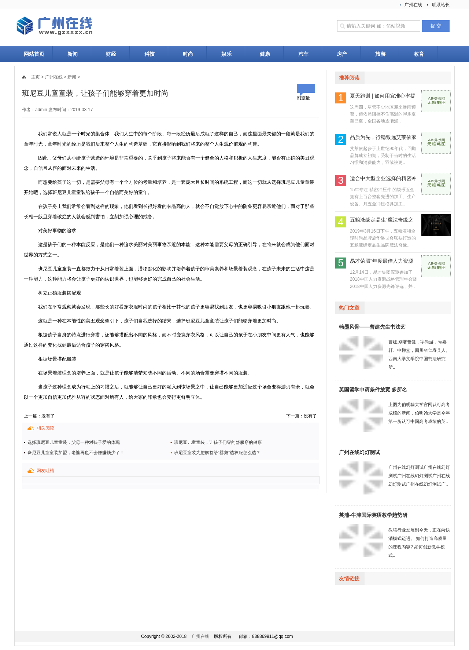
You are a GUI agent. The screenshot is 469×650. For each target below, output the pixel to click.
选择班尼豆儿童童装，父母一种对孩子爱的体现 (73, 442)
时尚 (188, 54)
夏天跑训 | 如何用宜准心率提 (383, 96)
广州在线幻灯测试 (359, 452)
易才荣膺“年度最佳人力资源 (381, 261)
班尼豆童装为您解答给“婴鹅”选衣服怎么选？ (217, 452)
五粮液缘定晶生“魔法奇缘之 (381, 220)
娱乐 (226, 54)
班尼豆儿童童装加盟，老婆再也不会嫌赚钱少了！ (75, 452)
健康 (265, 54)
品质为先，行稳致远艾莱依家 (383, 137)
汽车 (303, 54)
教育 (419, 54)
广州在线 (413, 4)
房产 (342, 54)
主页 (35, 77)
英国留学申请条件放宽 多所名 (373, 389)
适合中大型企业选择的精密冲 (383, 178)
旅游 (380, 54)
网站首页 (34, 54)
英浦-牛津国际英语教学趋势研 (373, 515)
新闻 (72, 54)
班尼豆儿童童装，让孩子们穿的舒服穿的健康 (218, 442)
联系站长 (441, 4)
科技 (149, 54)
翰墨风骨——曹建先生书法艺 (372, 327)
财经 (111, 54)
